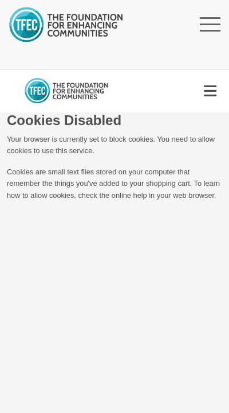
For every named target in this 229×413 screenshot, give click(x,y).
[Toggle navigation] (210, 91)
